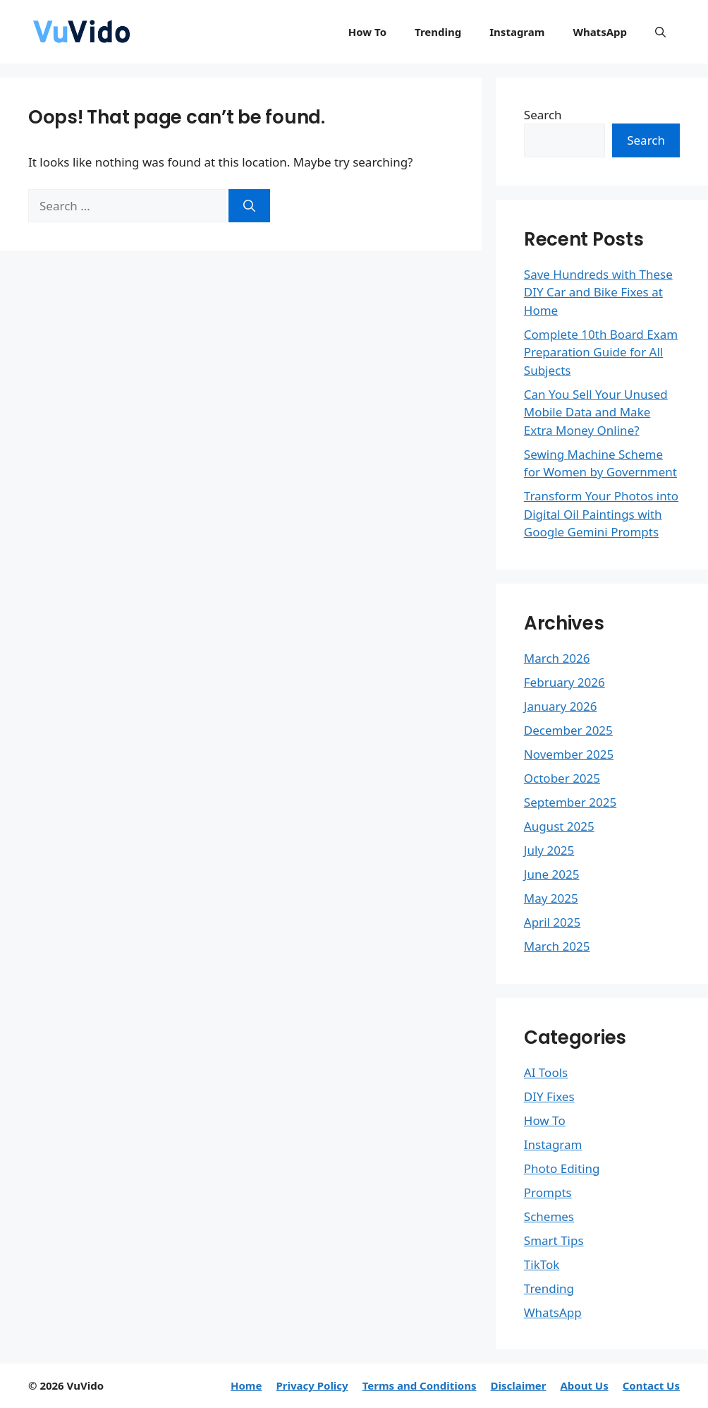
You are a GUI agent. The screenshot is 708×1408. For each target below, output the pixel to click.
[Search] (249, 206)
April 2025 (552, 922)
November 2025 (569, 754)
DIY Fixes (549, 1096)
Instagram (516, 32)
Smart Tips (554, 1240)
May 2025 (551, 898)
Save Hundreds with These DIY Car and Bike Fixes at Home (598, 292)
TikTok (542, 1264)
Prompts (548, 1192)
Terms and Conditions (419, 1385)
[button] (660, 32)
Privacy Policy (312, 1385)
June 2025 (552, 874)
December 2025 (568, 730)
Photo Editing (562, 1168)
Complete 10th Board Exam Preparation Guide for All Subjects (601, 352)
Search (543, 115)
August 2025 (559, 826)
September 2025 (570, 802)
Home (246, 1385)
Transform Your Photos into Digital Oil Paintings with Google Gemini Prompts (601, 514)
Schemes (549, 1216)
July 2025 (549, 850)
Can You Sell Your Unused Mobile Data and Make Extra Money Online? (596, 412)
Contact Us (651, 1385)
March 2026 (557, 658)
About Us (584, 1385)
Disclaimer (518, 1385)
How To (367, 32)
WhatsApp (600, 32)
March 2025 (557, 946)
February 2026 (564, 682)
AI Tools (546, 1072)
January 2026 (560, 706)
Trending (438, 32)
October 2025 (562, 778)
